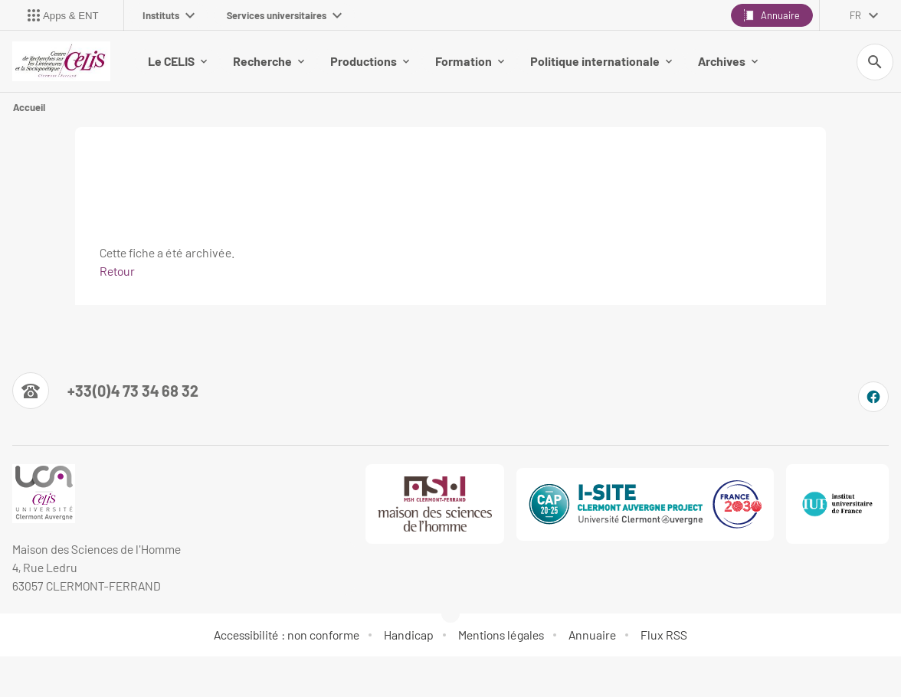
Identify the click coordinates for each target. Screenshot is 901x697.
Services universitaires (284, 15)
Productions (369, 61)
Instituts (169, 15)
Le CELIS (177, 61)
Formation (469, 61)
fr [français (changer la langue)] (855, 15)
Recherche (268, 61)
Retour (117, 270)
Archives (728, 61)
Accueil (29, 107)
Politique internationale (601, 61)
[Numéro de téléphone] (105, 390)
